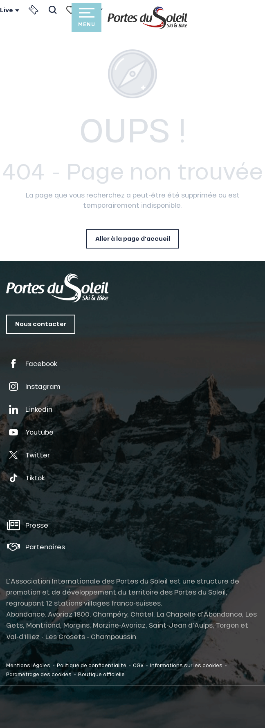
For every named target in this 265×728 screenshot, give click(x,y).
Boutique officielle (101, 674)
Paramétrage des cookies (39, 674)
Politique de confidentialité (91, 665)
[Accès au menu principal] (86, 17)
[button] (52, 10)
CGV (138, 665)
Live (6, 10)
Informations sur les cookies (186, 665)
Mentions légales (28, 665)
